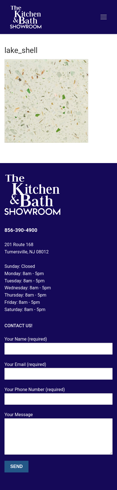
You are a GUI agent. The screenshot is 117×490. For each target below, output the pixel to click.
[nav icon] (104, 17)
